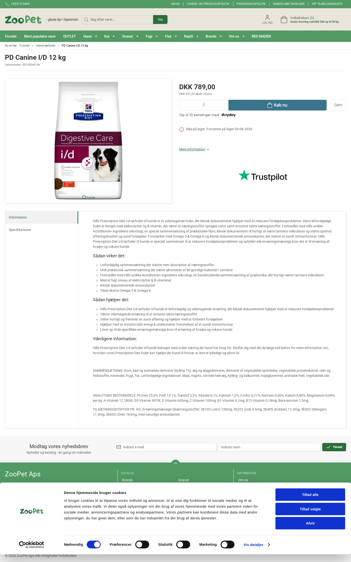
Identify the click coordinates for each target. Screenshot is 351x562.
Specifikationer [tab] (20, 230)
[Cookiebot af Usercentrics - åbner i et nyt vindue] (31, 552)
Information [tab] (18, 217)
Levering (244, 487)
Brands (127, 480)
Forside (24, 45)
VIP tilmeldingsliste (327, 4)
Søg (160, 19)
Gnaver (183, 480)
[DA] (41, 19)
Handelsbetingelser (288, 4)
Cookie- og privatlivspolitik (208, 4)
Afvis (310, 531)
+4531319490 (15, 490)
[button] (90, 36)
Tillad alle (310, 502)
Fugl (181, 487)
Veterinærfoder (45, 45)
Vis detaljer (253, 552)
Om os (175, 4)
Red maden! (131, 487)
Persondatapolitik (251, 4)
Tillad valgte (310, 517)
